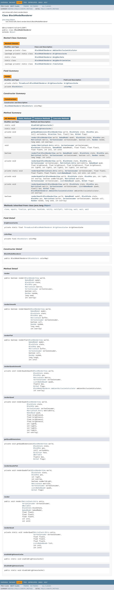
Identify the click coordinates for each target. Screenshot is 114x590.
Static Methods (25, 118)
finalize (22, 209)
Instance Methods (42, 118)
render (34, 137)
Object (12, 32)
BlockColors (17, 87)
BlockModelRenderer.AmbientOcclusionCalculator (56, 50)
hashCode (41, 209)
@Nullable (37, 455)
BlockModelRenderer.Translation (49, 64)
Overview (4, 2)
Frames (26, 6)
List (59, 173)
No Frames (34, 6)
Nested (10, 9)
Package (12, 2)
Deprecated (32, 2)
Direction (52, 134)
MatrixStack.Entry (46, 145)
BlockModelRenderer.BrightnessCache (51, 54)
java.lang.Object (8, 20)
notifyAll (58, 209)
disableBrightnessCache (41, 125)
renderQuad (36, 161)
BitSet (78, 134)
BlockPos (90, 132)
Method (30, 9)
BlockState (74, 132)
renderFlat (36, 153)
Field (16, 9)
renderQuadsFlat (38, 176)
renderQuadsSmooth (39, 184)
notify (49, 209)
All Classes (46, 6)
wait (76, 209)
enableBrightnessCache (41, 129)
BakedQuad (93, 163)
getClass (31, 209)
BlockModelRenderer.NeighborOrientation (52, 60)
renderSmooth (36, 196)
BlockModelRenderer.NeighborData (49, 57)
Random (95, 140)
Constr (22, 9)
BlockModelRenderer (13, 106)
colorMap (67, 87)
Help (45, 2)
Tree (25, 2)
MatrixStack (36, 140)
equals (14, 209)
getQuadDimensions (39, 132)
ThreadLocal (24, 83)
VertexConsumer (56, 140)
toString (68, 209)
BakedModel (64, 137)
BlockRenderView (55, 132)
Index (40, 2)
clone (6, 209)
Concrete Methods (61, 118)
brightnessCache (71, 83)
